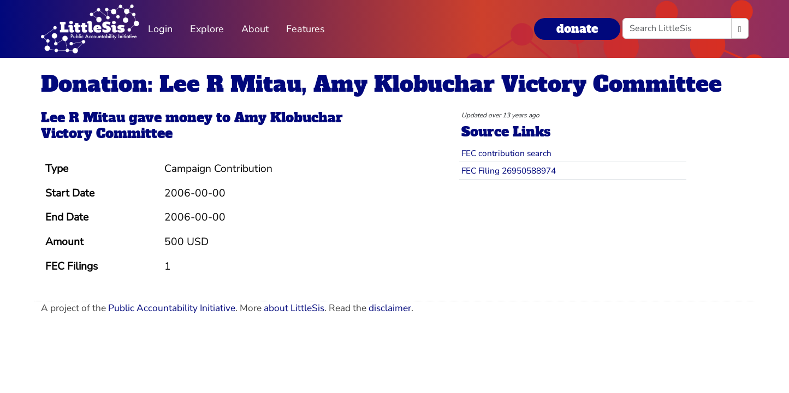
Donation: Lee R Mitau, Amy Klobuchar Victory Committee (381, 84)
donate (577, 29)
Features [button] (305, 28)
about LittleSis (294, 308)
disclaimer (390, 308)
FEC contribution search (506, 153)
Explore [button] (207, 28)
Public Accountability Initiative (171, 308)
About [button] (255, 28)
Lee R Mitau (83, 118)
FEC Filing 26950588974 (508, 170)
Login (160, 28)
